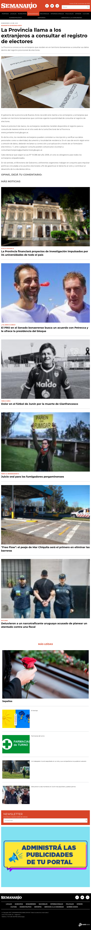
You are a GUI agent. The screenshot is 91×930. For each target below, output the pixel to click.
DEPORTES (41, 18)
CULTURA (86, 14)
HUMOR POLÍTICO (15, 18)
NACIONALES (44, 14)
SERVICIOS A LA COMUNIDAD (71, 18)
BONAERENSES (33, 14)
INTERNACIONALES (57, 14)
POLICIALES (69, 14)
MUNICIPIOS (22, 14)
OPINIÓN (78, 14)
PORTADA (5, 14)
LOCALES (13, 14)
